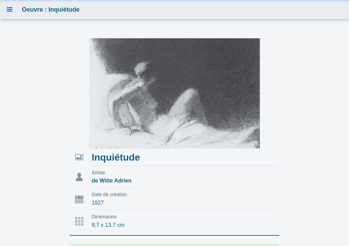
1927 (98, 203)
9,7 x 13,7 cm (108, 225)
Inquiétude (116, 157)
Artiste (98, 172)
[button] (9, 9)
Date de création (109, 194)
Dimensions (104, 216)
